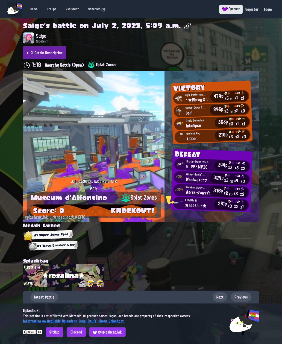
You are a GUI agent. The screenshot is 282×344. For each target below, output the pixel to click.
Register (251, 9)
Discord (76, 332)
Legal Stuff (88, 321)
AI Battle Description (47, 52)
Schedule (97, 9)
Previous (241, 297)
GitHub (54, 332)
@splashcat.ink (107, 332)
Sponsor (231, 9)
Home (34, 9)
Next (219, 297)
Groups (51, 9)
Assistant (72, 9)
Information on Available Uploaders (50, 321)
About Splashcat (111, 321)
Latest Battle (44, 297)
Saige (33, 25)
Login (268, 9)
